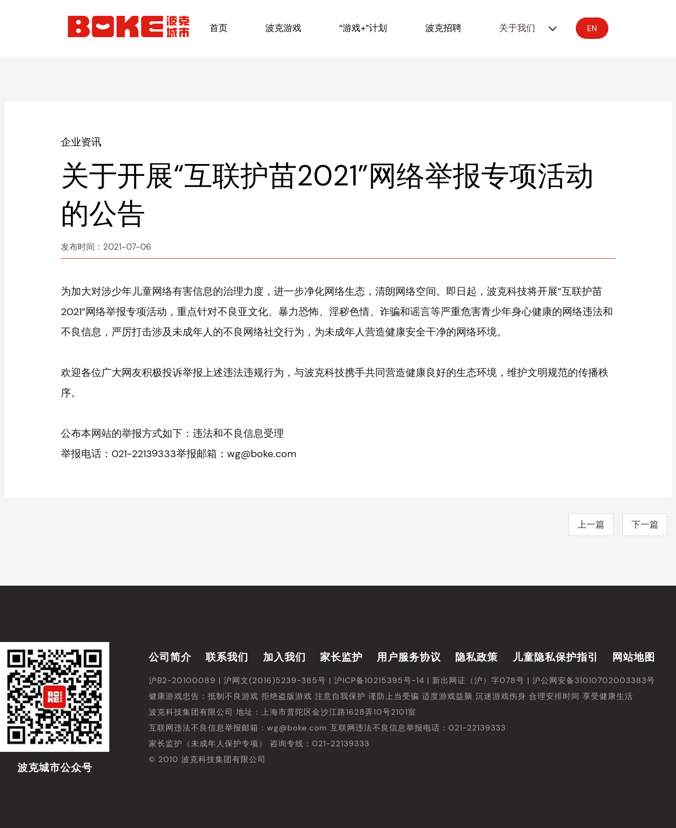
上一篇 (590, 524)
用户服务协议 (409, 657)
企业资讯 (81, 142)
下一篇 (645, 524)
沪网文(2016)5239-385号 (275, 680)
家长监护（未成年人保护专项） (208, 743)
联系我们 (227, 657)
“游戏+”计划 (363, 28)
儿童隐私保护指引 (555, 657)
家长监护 (341, 657)
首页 (219, 28)
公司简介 (170, 657)
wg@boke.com (297, 728)
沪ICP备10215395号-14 (379, 680)
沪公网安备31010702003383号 (593, 680)
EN (592, 28)
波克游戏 (283, 28)
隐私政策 (476, 657)
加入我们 (284, 657)
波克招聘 (443, 28)
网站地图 (633, 657)
